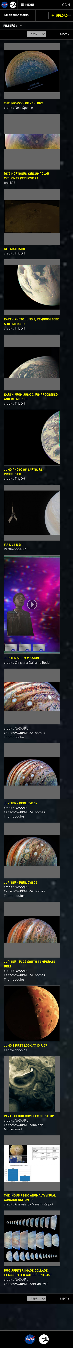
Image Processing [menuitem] (16, 15)
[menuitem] (27, 5)
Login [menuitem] (65, 5)
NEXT (61, 32)
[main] (36, 674)
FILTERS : (10, 25)
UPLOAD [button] (62, 15)
